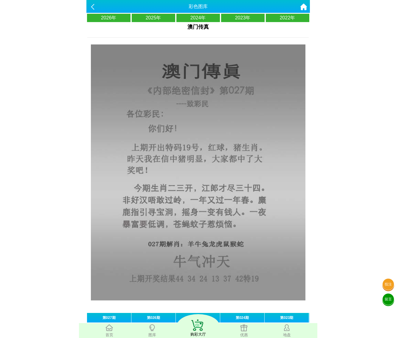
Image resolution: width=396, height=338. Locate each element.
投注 (388, 284)
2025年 (153, 17)
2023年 (243, 17)
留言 (388, 299)
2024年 (198, 17)
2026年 (109, 17)
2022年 (287, 17)
